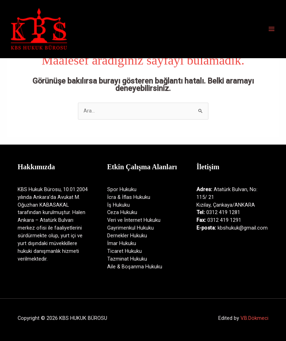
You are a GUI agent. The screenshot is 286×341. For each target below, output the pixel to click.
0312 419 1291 (224, 220)
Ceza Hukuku (122, 212)
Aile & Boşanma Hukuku (134, 266)
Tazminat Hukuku (127, 259)
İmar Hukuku (121, 243)
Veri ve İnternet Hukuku (133, 220)
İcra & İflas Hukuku (128, 197)
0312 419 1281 (223, 212)
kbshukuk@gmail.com (243, 228)
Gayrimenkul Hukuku (130, 228)
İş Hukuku (118, 205)
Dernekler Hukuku (127, 235)
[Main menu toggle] (271, 29)
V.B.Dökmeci (254, 318)
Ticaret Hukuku (124, 251)
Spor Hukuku (121, 189)
